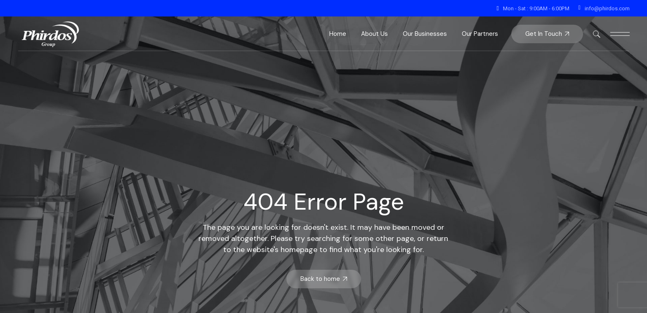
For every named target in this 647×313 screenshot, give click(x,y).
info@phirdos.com (607, 8)
